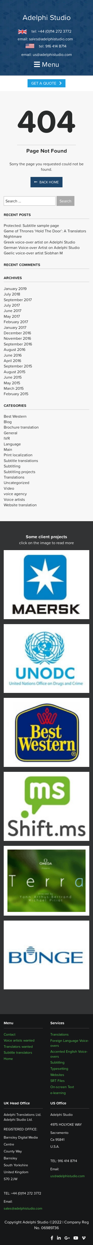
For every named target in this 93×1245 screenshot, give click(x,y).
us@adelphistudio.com (52, 54)
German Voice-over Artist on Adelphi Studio (42, 247)
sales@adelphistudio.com (51, 39)
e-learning (58, 1092)
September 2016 (18, 344)
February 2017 (16, 322)
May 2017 (12, 316)
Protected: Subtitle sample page (31, 225)
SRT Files (57, 1080)
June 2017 (12, 311)
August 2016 (14, 349)
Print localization (18, 455)
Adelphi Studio (47, 17)
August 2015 (14, 372)
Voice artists (14, 499)
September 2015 (18, 366)
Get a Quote (46, 83)
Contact (9, 1034)
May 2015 (12, 383)
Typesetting (59, 1068)
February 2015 (16, 394)
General (10, 433)
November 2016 (17, 338)
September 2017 (18, 300)
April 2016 (12, 361)
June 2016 (13, 355)
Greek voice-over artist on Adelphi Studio (39, 242)
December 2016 (17, 333)
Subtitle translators (18, 1052)
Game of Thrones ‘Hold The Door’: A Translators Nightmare (45, 233)
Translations (14, 477)
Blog (8, 422)
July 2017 (12, 305)
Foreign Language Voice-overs (69, 1043)
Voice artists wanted (19, 1040)
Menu (46, 64)
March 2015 (14, 388)
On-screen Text (62, 1086)
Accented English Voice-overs (69, 1054)
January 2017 (15, 327)
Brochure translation (21, 427)
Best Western (15, 416)
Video (9, 488)
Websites (57, 1074)
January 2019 (15, 289)
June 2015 (13, 377)
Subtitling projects (19, 472)
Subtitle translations (21, 461)
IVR (7, 438)
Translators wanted (18, 1046)
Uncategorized (16, 483)
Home (8, 1058)
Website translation (20, 505)
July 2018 (12, 294)
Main (8, 449)
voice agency (15, 494)
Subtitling (12, 466)
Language (12, 444)
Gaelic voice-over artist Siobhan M (33, 253)
